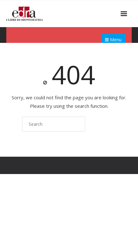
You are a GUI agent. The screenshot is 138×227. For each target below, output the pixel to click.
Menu (113, 40)
